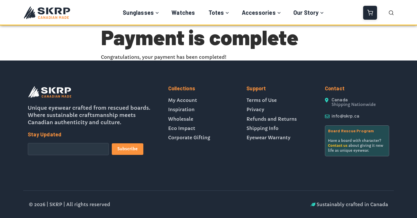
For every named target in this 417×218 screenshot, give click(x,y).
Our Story (306, 12)
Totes (216, 12)
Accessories (259, 12)
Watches (183, 12)
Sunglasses (138, 12)
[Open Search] (391, 12)
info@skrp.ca (345, 115)
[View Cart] (370, 13)
